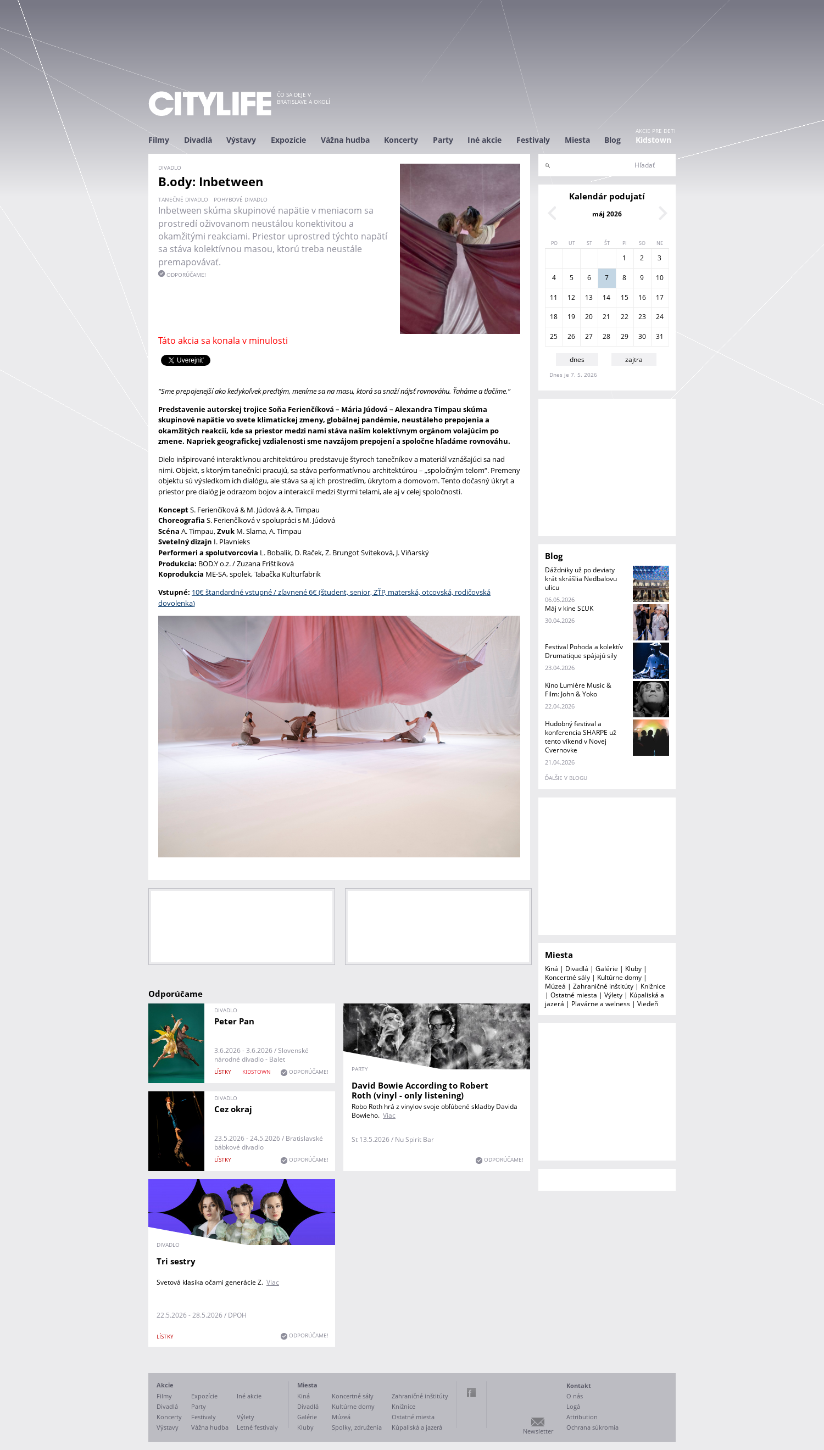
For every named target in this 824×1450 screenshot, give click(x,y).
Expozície (288, 140)
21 (606, 316)
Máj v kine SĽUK (569, 608)
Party (443, 140)
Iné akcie (484, 140)
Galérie (606, 968)
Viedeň (647, 1003)
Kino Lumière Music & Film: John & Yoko (578, 690)
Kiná (551, 968)
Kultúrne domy (619, 977)
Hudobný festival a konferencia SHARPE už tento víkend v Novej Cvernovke (580, 737)
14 (606, 297)
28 (606, 336)
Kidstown (653, 140)
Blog (612, 140)
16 (642, 297)
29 (624, 336)
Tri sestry (176, 1261)
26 (571, 336)
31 (660, 336)
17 (660, 297)
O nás (574, 1396)
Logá (573, 1406)
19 (571, 316)
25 (554, 336)
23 (642, 316)
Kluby (633, 968)
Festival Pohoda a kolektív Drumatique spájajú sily (584, 651)
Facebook (471, 1392)
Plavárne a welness (600, 1003)
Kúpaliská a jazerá (417, 1427)
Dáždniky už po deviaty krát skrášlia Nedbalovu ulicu (581, 578)
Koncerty (401, 140)
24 (660, 316)
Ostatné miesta (573, 995)
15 (624, 297)
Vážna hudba (345, 140)
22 (624, 316)
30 (642, 336)
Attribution (582, 1417)
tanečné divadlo (183, 199)
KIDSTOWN (256, 1071)
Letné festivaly (257, 1427)
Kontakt (578, 1385)
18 (554, 316)
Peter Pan (234, 1021)
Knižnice (653, 986)
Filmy (158, 140)
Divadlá (198, 140)
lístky (222, 1071)
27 (589, 336)
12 (571, 297)
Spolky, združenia (357, 1427)
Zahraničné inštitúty (603, 986)
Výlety (613, 995)
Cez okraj (233, 1108)
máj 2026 (607, 214)
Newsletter (538, 1431)
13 (589, 297)
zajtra (634, 359)
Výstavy (241, 140)
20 (589, 316)
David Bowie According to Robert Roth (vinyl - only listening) (420, 1090)
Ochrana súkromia (592, 1427)
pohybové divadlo (241, 199)
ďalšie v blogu (566, 778)
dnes (577, 359)
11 (554, 297)
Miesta (577, 140)
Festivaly (533, 140)
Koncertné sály (567, 977)
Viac (389, 1115)
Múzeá (555, 986)
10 (660, 277)
